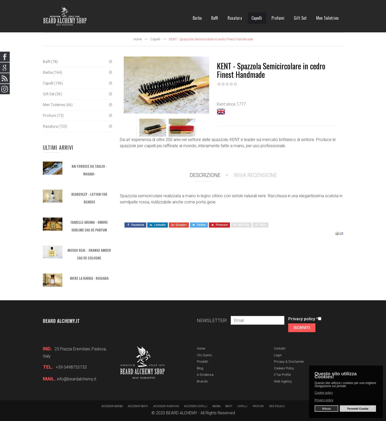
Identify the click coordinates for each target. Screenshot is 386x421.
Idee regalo (277, 406)
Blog (200, 368)
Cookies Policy (284, 368)
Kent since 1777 (231, 104)
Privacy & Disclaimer (289, 361)
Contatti (279, 348)
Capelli (155, 39)
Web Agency (283, 381)
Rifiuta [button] (326, 408)
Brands (202, 381)
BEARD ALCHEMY (181, 412)
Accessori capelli (195, 406)
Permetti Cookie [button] (357, 408)
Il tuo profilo (282, 375)
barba (216, 406)
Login (278, 355)
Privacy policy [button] (324, 400)
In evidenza (205, 375)
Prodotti (202, 361)
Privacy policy (303, 318)
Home (137, 39)
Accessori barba (112, 406)
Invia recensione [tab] (255, 175)
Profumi (258, 406)
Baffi (229, 406)
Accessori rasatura (166, 406)
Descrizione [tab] (205, 175)
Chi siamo (204, 355)
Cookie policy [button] (324, 393)
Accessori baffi (138, 406)
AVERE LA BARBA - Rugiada (89, 278)
